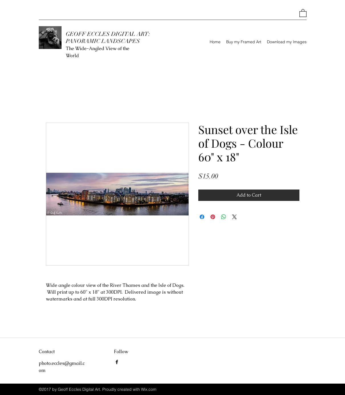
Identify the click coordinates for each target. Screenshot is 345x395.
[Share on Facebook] (202, 216)
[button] (303, 13)
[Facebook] (117, 362)
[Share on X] (234, 216)
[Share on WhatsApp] (223, 216)
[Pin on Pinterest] (212, 216)
